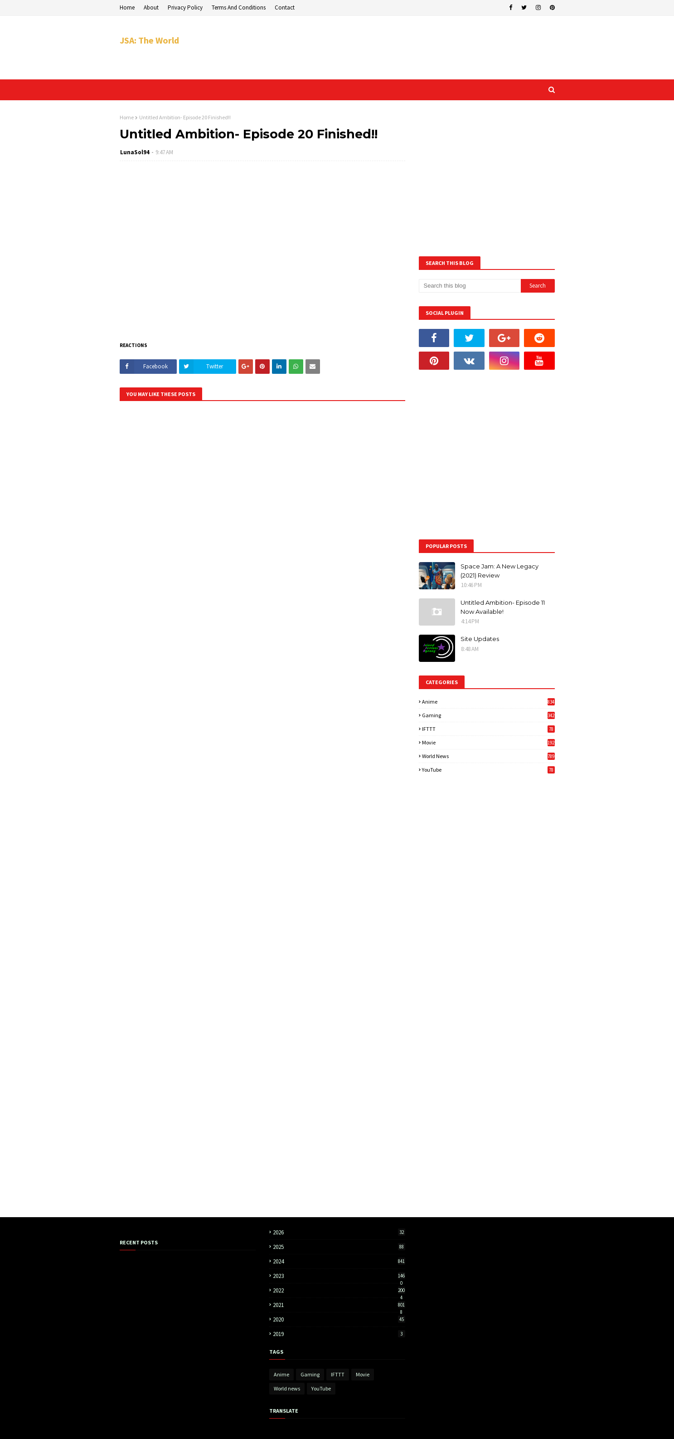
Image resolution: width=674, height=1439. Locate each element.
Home (127, 7)
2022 (339, 1290)
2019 (339, 1334)
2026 (339, 1232)
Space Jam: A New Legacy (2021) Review (499, 571)
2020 (339, 1319)
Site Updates (480, 638)
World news (488, 756)
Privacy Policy (185, 7)
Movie (488, 742)
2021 (339, 1305)
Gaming (488, 715)
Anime (488, 701)
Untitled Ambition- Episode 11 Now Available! (503, 607)
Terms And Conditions (239, 7)
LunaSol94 (135, 152)
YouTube (488, 769)
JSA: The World (149, 40)
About (151, 7)
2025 (339, 1247)
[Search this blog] (470, 286)
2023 (339, 1276)
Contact (285, 7)
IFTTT (488, 728)
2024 (339, 1261)
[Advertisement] (390, 47)
